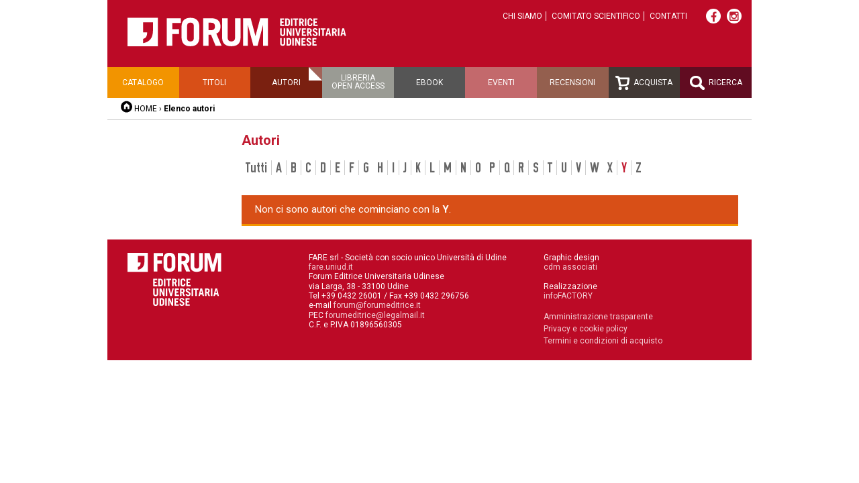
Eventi (501, 82)
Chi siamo (522, 16)
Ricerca (716, 83)
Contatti (668, 16)
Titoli (214, 82)
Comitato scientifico (596, 16)
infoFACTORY (568, 296)
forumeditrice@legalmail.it (375, 315)
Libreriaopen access (358, 82)
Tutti (256, 167)
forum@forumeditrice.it (377, 305)
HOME (145, 108)
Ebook (429, 82)
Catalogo (143, 82)
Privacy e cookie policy (585, 328)
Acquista (643, 83)
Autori (286, 82)
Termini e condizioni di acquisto (603, 340)
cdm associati (570, 267)
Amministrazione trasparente (598, 316)
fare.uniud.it (331, 267)
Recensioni (572, 82)
